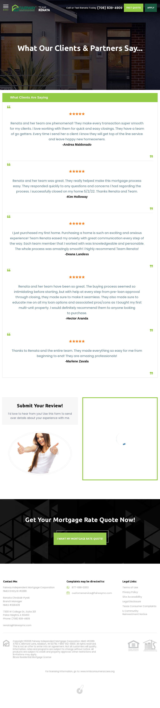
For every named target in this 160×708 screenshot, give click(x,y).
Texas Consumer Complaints (139, 606)
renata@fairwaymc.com (17, 625)
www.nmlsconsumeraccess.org (97, 671)
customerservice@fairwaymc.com (92, 593)
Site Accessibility (132, 596)
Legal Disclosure (131, 601)
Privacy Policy (130, 592)
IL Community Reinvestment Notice (134, 612)
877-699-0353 (80, 587)
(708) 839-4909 (109, 7)
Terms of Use (130, 587)
